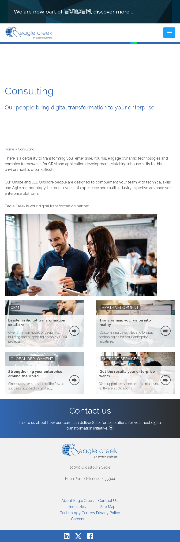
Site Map (108, 507)
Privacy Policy (108, 513)
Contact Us (108, 500)
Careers (77, 519)
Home (9, 149)
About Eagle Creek (77, 500)
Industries (77, 507)
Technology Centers (77, 513)
